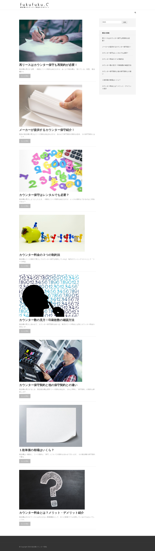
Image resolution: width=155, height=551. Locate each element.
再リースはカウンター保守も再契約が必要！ (48, 65)
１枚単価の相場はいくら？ (36, 450)
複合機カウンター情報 (39, 547)
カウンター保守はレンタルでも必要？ (44, 195)
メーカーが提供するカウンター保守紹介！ (47, 130)
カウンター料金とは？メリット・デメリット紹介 (51, 512)
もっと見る (24, 76)
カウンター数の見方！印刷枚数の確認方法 (46, 320)
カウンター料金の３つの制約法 (39, 255)
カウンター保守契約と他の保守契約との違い (48, 385)
